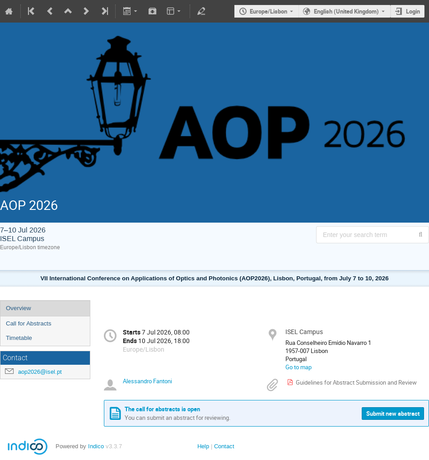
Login (413, 11)
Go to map (298, 367)
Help (203, 446)
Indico (96, 446)
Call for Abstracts (28, 323)
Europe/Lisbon (268, 11)
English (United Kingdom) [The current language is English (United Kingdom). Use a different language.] (346, 11)
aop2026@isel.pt (40, 372)
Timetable (19, 338)
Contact (224, 446)
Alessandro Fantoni (147, 381)
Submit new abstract (393, 413)
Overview (18, 308)
